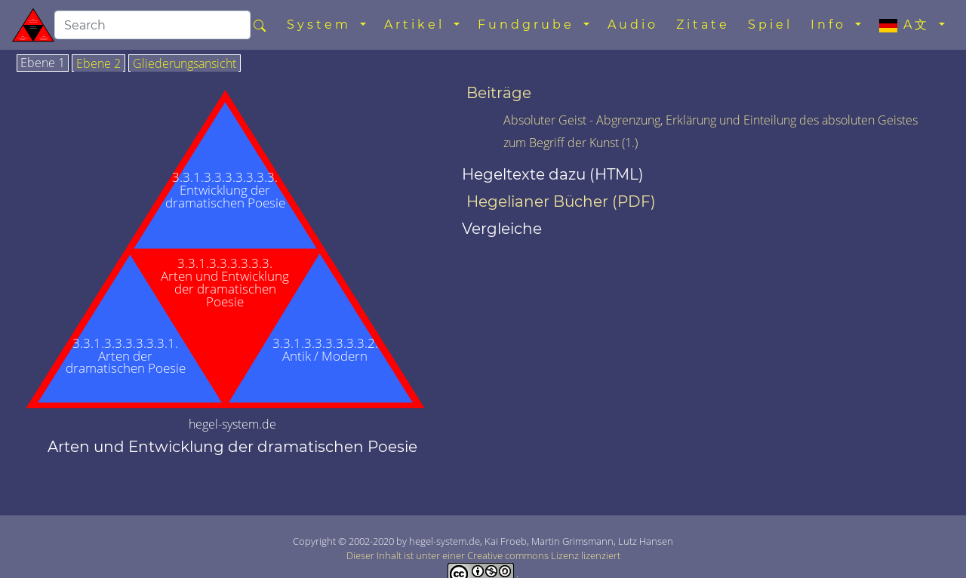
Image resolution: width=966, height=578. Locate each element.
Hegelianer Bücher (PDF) (561, 201)
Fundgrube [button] (529, 24)
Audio (633, 24)
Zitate (703, 24)
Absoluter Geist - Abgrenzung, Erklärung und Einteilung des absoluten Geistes (710, 120)
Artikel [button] (417, 24)
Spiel (770, 24)
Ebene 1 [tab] (42, 63)
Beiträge (498, 93)
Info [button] (831, 24)
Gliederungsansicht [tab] (184, 64)
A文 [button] (907, 24)
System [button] (322, 24)
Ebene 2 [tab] (98, 64)
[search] (152, 25)
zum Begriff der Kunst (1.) (570, 142)
